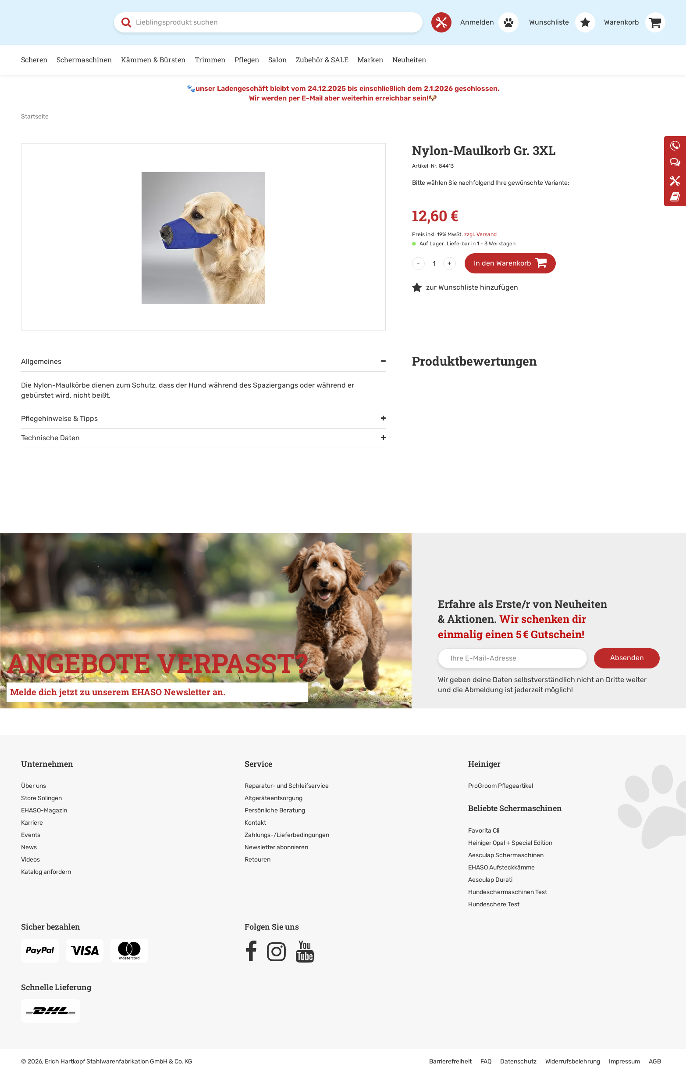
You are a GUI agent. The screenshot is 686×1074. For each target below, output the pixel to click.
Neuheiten (409, 59)
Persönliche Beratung (275, 810)
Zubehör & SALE (322, 59)
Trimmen (210, 59)
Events (30, 834)
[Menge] (434, 263)
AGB (655, 1061)
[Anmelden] (485, 22)
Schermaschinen (84, 59)
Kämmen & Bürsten (153, 59)
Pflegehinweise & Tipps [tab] (59, 418)
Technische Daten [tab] (50, 437)
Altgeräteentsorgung (273, 797)
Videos (30, 859)
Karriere (32, 822)
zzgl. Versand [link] (480, 234)
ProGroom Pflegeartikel (500, 785)
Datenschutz (518, 1061)
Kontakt (255, 822)
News (29, 847)
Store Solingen (41, 797)
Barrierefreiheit (450, 1061)
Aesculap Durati (490, 879)
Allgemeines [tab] (41, 361)
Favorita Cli (483, 830)
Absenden (627, 657)
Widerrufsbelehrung (572, 1061)
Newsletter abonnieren (276, 847)
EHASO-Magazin (44, 810)
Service (258, 763)
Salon (277, 59)
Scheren (34, 59)
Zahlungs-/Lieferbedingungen (287, 834)
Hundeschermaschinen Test (507, 891)
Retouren (257, 859)
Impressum (624, 1061)
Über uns (33, 785)
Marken (370, 59)
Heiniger (484, 763)
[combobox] (268, 22)
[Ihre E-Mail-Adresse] (512, 658)
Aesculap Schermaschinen (506, 854)
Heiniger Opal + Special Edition (510, 842)
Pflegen (247, 59)
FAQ (485, 1061)
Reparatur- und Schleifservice (287, 785)
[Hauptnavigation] (343, 59)
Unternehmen (47, 763)
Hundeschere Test (493, 904)
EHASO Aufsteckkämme (501, 867)
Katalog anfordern (46, 871)
